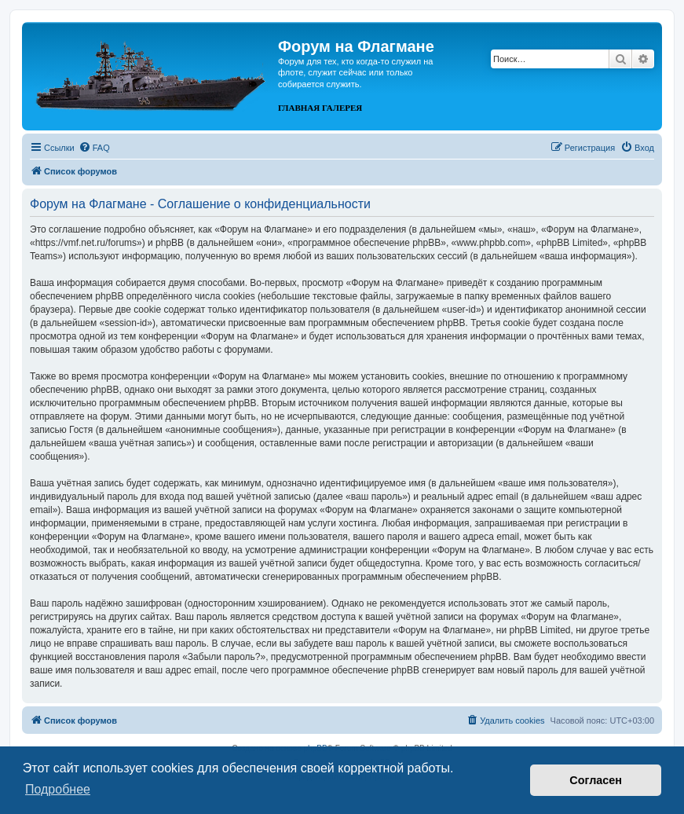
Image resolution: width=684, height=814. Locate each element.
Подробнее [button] (57, 789)
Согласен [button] (595, 780)
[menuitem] (94, 147)
